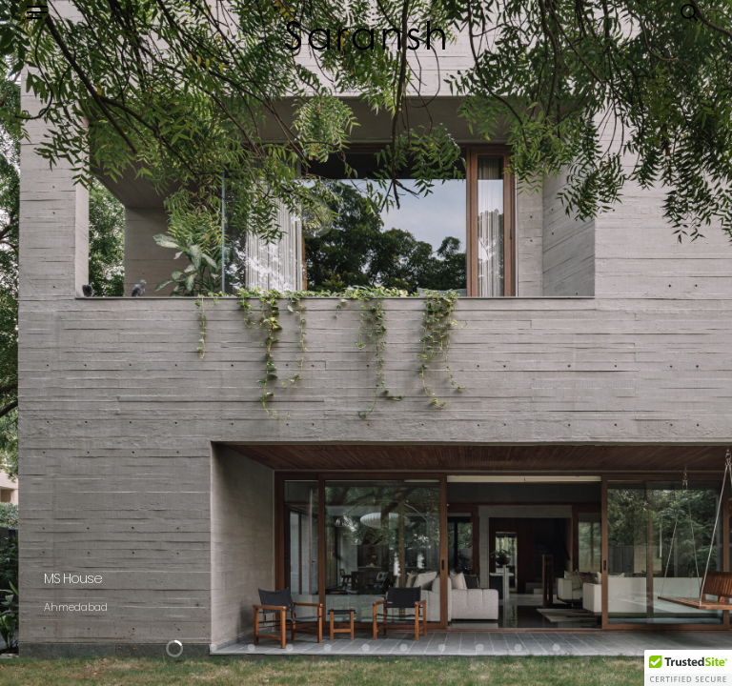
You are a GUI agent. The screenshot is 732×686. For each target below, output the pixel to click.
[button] (37, 12)
